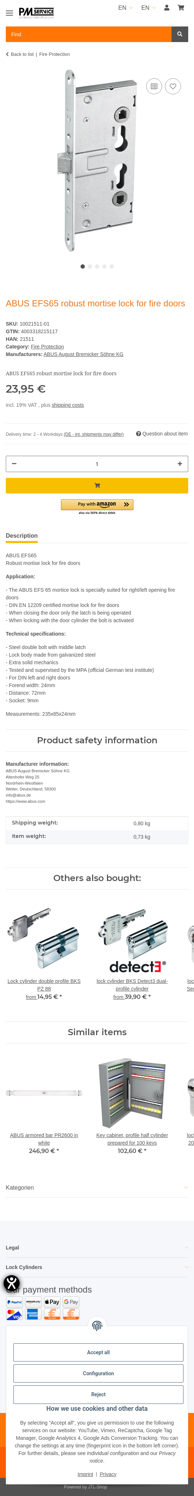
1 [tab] (83, 266)
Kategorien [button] (20, 1188)
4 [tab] (104, 266)
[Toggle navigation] (9, 10)
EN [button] (122, 8)
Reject (98, 1394)
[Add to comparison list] (154, 86)
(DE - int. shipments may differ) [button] (94, 434)
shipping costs (68, 405)
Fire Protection (47, 347)
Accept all (98, 1352)
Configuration (98, 1373)
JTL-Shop (97, 1486)
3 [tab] (97, 266)
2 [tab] (90, 266)
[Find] (180, 34)
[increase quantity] (180, 464)
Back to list (22, 54)
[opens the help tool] (12, 1283)
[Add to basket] (97, 485)
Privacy (108, 1474)
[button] (166, 8)
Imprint (85, 1474)
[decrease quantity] (14, 464)
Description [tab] (22, 536)
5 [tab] (112, 266)
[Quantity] (97, 464)
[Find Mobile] (89, 34)
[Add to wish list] (173, 86)
